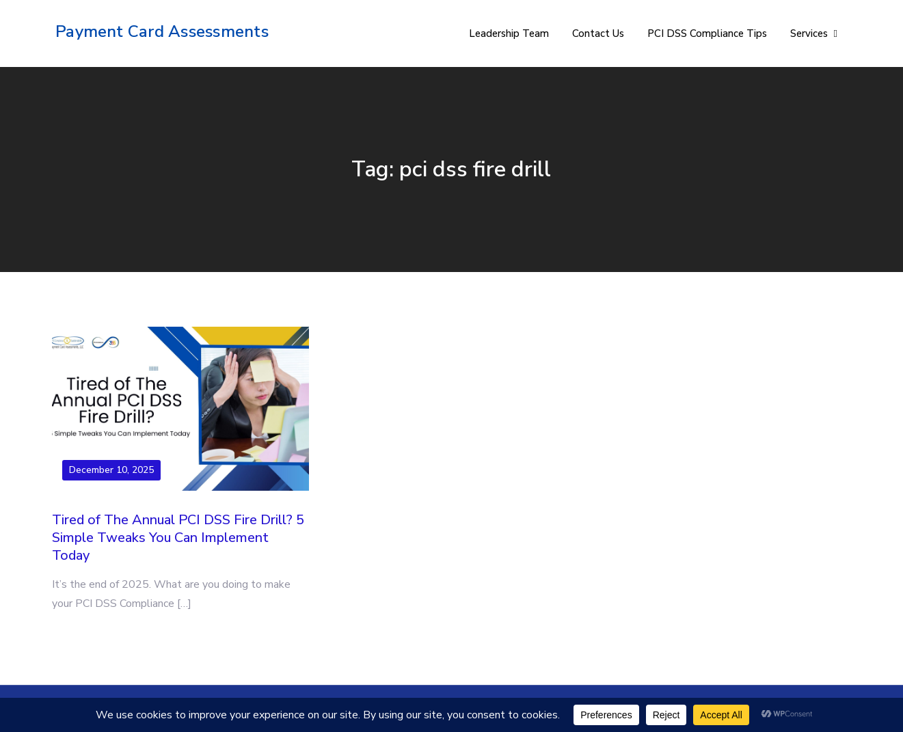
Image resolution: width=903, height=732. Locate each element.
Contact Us (598, 33)
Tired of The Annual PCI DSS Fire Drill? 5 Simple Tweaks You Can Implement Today (178, 538)
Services (809, 33)
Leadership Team (509, 33)
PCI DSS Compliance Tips (707, 33)
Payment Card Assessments (162, 31)
